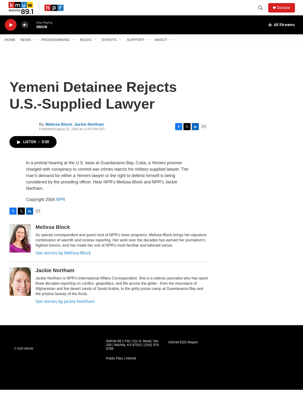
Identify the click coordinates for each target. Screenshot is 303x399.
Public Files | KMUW (121, 367)
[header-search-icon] (262, 12)
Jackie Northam (89, 134)
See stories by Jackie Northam (65, 311)
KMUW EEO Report (183, 352)
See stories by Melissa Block (63, 262)
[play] (10, 34)
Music (86, 49)
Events (109, 49)
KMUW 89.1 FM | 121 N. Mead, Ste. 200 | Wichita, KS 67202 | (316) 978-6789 (133, 354)
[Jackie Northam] (20, 291)
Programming (55, 49)
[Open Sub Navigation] (35, 49)
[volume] (25, 34)
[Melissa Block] (20, 248)
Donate (286, 12)
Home (10, 49)
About (161, 49)
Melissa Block (58, 134)
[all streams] (281, 34)
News (25, 49)
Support (135, 49)
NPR (60, 209)
